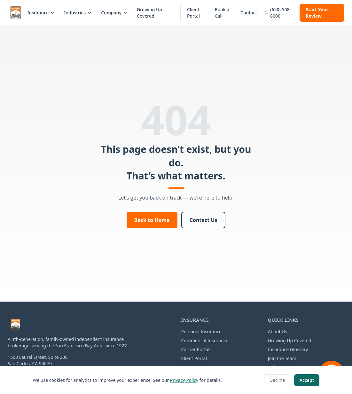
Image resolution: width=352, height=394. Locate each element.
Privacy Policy (184, 380)
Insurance (41, 13)
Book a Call (222, 12)
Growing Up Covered (149, 12)
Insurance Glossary (288, 349)
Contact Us (203, 220)
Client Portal (193, 12)
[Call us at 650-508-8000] (278, 13)
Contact (248, 13)
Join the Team (282, 358)
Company (114, 13)
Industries (78, 13)
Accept (306, 380)
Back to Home (152, 220)
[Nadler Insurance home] (16, 13)
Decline (277, 380)
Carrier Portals (196, 349)
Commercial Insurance (205, 340)
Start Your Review (317, 12)
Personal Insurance (201, 331)
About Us (277, 331)
